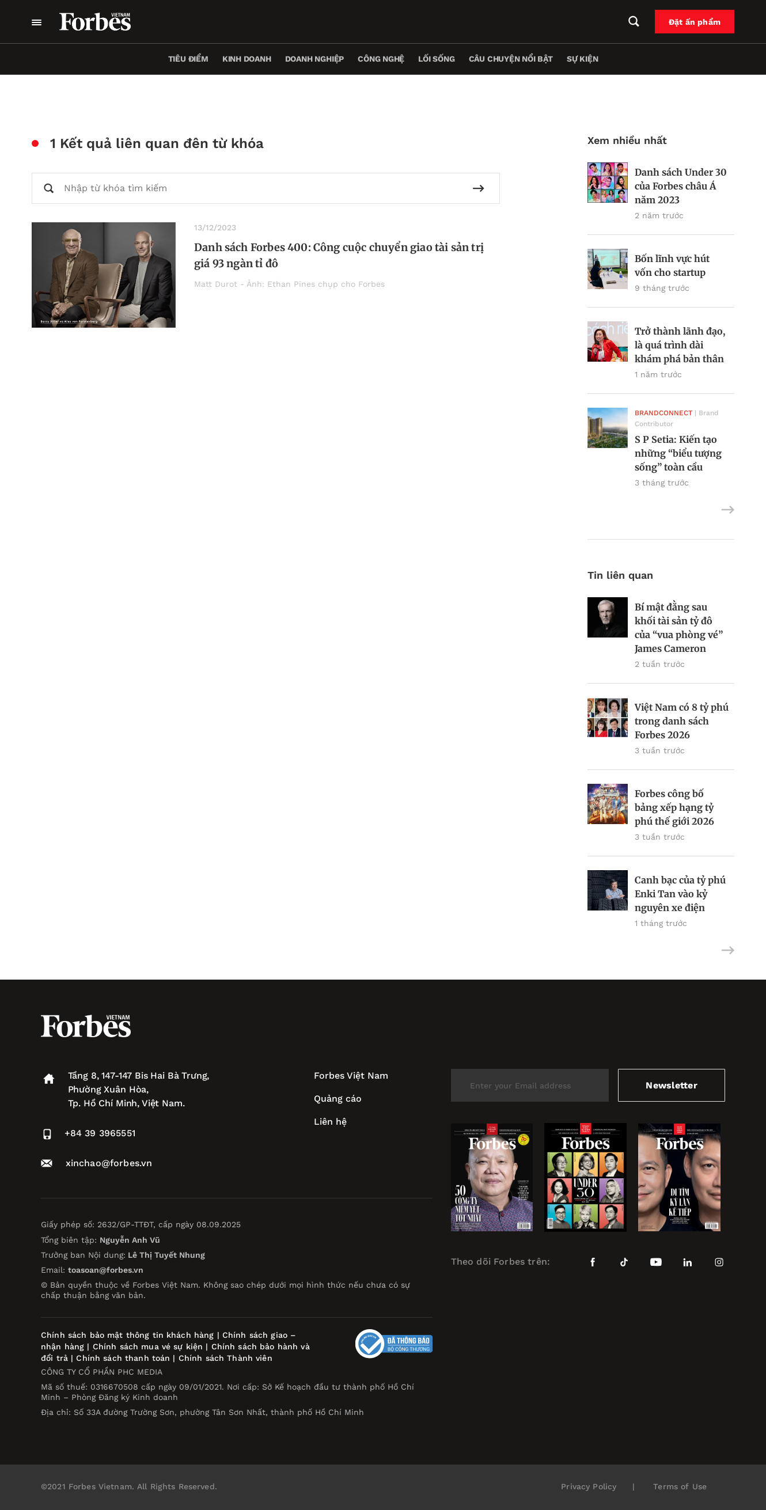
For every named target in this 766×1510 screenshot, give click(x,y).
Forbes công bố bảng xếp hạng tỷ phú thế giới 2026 (674, 807)
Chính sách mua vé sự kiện (149, 1346)
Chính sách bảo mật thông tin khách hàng (127, 1335)
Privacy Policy (588, 1486)
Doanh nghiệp (314, 58)
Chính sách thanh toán (123, 1358)
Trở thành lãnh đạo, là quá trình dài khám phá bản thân (680, 345)
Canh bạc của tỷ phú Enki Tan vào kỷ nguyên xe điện (680, 893)
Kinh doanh (246, 58)
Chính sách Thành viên (225, 1358)
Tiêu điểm (188, 58)
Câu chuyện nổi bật (511, 58)
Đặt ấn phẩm (695, 21)
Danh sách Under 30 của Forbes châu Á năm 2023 (681, 186)
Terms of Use (680, 1486)
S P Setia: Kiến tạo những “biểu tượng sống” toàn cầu (678, 453)
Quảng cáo (338, 1098)
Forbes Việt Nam (351, 1075)
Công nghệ (381, 58)
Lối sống (436, 58)
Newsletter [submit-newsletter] (671, 1085)
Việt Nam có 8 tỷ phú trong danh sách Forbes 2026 (682, 721)
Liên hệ (330, 1121)
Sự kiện (582, 58)
